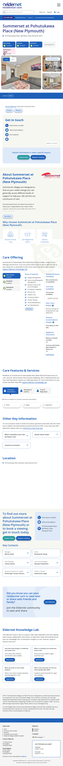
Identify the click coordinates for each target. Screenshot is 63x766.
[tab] (11, 276)
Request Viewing (38, 157)
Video (12, 59)
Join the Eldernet (10, 106)
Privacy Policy (47, 760)
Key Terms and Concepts (10, 731)
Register (49, 12)
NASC (5, 729)
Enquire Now (23, 157)
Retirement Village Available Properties (14, 736)
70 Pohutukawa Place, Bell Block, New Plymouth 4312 (22, 36)
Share (18, 110)
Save (9, 110)
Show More (29, 308)
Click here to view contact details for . (15, 756)
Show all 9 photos (52, 59)
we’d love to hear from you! (33, 428)
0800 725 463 (39, 749)
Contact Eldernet (8, 739)
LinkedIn (35, 731)
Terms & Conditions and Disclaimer (35, 760)
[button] (12, 405)
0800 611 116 (39, 753)
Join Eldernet (50, 602)
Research (6, 732)
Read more (9, 660)
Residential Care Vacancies (11, 734)
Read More (7, 216)
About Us (42, 12)
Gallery (6, 59)
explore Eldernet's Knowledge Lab (15, 269)
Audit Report (50, 354)
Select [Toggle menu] (11, 96)
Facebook (35, 729)
